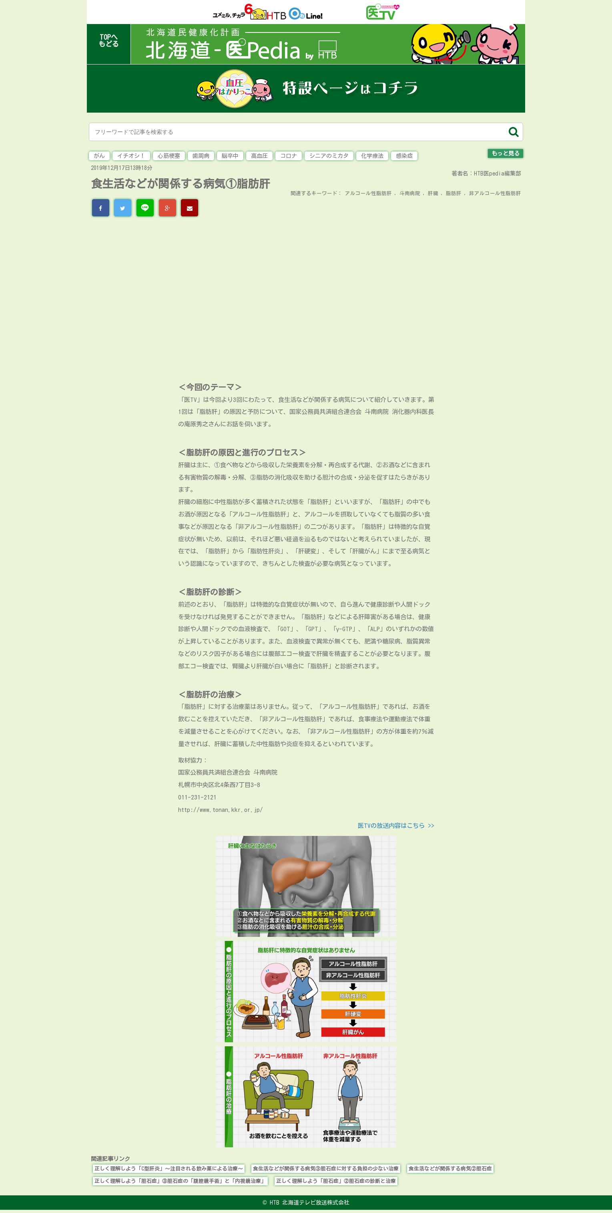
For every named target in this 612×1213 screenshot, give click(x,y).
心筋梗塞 (169, 156)
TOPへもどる (108, 40)
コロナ (288, 156)
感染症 (404, 156)
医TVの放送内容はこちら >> (396, 825)
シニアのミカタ (329, 156)
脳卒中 (230, 156)
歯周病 (201, 156)
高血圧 (259, 156)
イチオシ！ (131, 156)
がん (99, 156)
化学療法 (372, 156)
